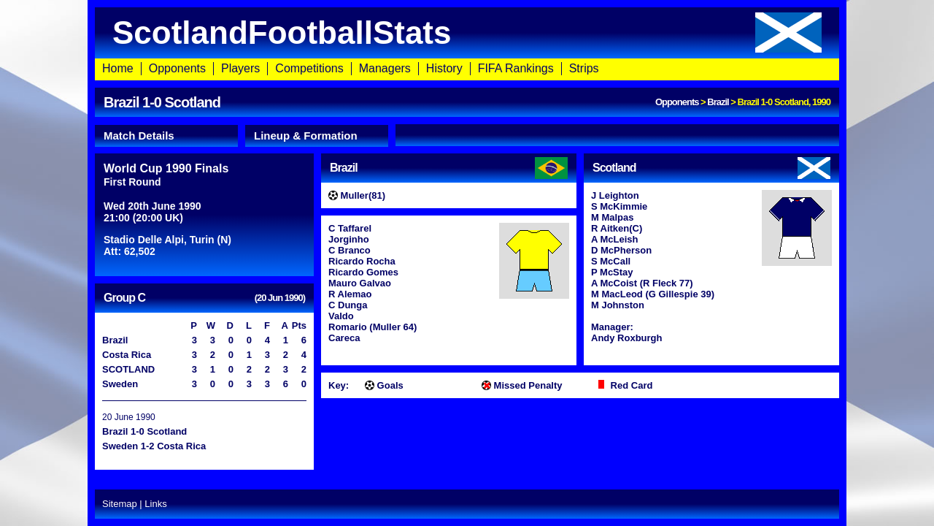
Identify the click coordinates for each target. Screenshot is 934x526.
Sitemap (119, 503)
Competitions (309, 68)
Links (155, 503)
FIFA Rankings (516, 68)
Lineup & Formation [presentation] (306, 135)
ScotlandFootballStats (467, 32)
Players (240, 68)
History (444, 68)
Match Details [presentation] (139, 135)
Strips (584, 68)
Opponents (177, 68)
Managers (385, 68)
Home (118, 68)
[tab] (166, 136)
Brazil (717, 101)
